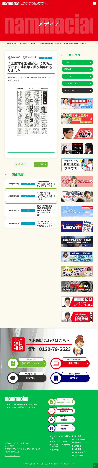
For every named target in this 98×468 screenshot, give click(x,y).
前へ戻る (21, 164)
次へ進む (40, 164)
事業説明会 (70, 363)
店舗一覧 (77, 443)
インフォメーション (22, 43)
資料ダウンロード (26, 363)
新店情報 (67, 69)
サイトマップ (79, 452)
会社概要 (77, 449)
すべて (66, 62)
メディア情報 (69, 90)
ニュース (67, 76)
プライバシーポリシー (12, 456)
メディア (34, 43)
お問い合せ (78, 456)
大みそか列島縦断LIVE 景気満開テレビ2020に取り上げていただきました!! (45, 210)
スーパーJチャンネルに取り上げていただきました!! (44, 184)
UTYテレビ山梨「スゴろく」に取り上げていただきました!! (44, 196)
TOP (10, 43)
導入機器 (77, 436)
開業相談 (26, 378)
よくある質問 (79, 439)
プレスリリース (70, 83)
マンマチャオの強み (59, 441)
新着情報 (77, 446)
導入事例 (55, 450)
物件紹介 (70, 378)
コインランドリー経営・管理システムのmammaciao (45, 464)
